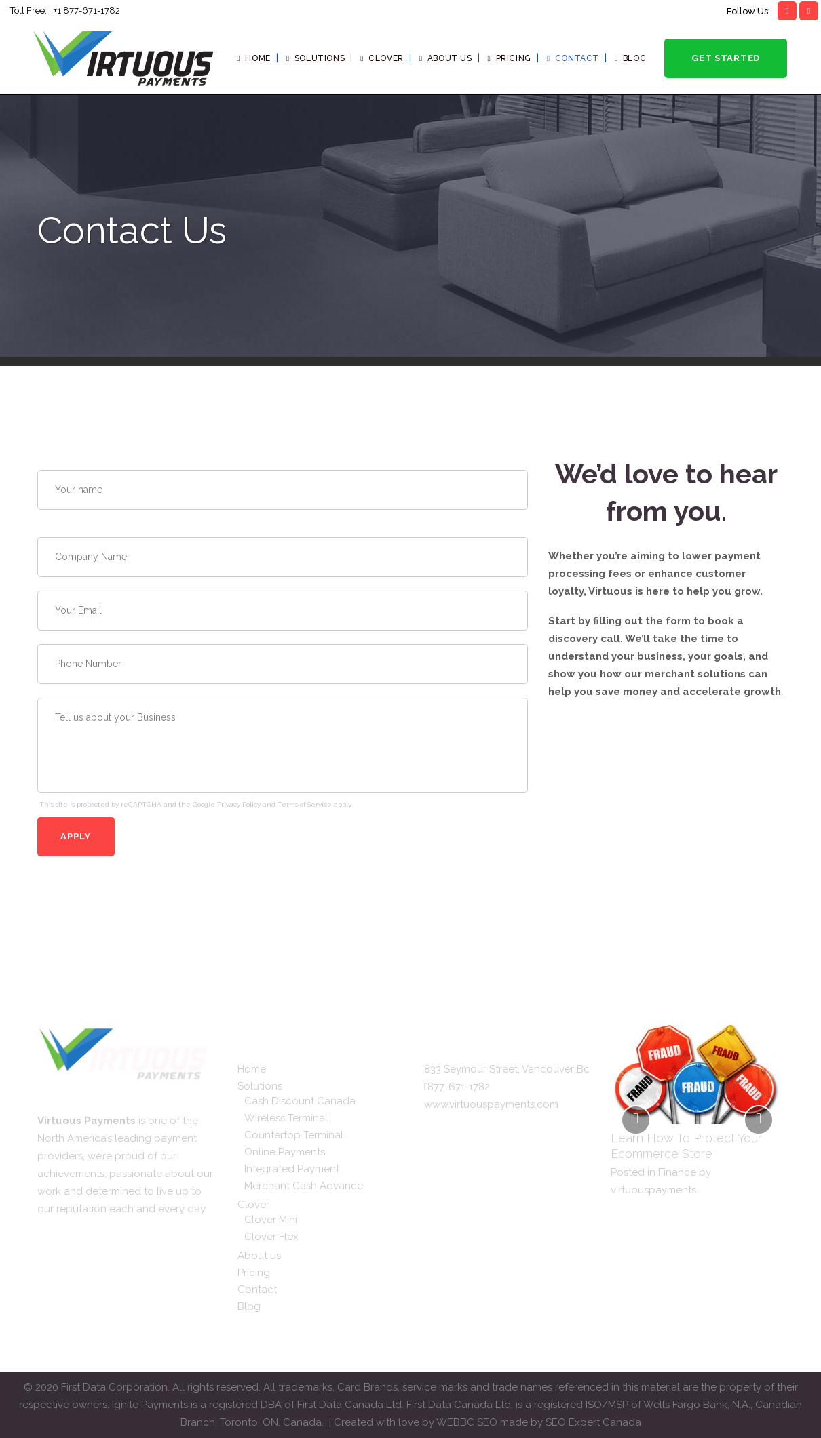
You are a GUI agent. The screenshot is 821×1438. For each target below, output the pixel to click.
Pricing (253, 1272)
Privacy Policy (239, 804)
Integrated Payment (291, 1169)
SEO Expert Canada (593, 1422)
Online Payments (284, 1152)
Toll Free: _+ (33, 10)
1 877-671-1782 (88, 10)
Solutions (259, 1086)
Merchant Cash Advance (303, 1186)
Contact (257, 1289)
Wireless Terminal (286, 1118)
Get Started (725, 58)
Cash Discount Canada (300, 1101)
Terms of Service (305, 804)
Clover (253, 1205)
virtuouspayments (653, 1190)
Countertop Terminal (293, 1135)
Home (251, 1069)
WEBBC (456, 1422)
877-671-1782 (458, 1087)
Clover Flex (271, 1237)
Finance (677, 1172)
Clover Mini (270, 1220)
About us (259, 1256)
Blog (249, 1306)
